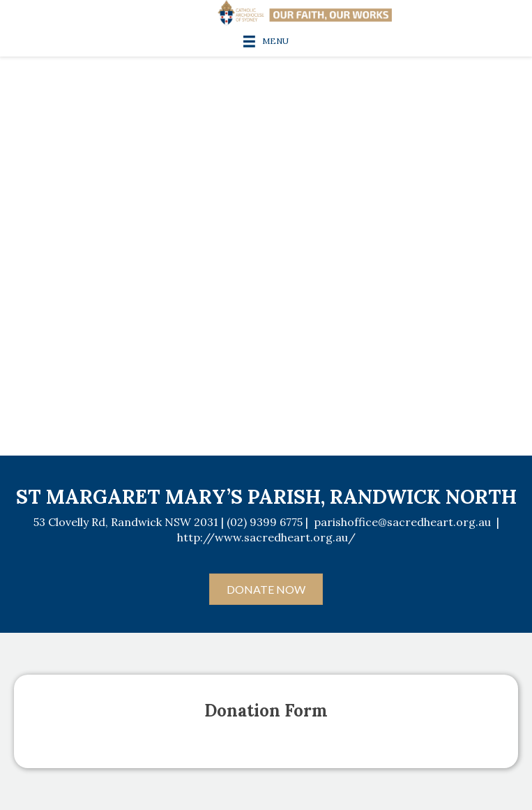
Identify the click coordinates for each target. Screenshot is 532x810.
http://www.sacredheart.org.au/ (266, 537)
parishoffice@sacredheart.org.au (402, 522)
